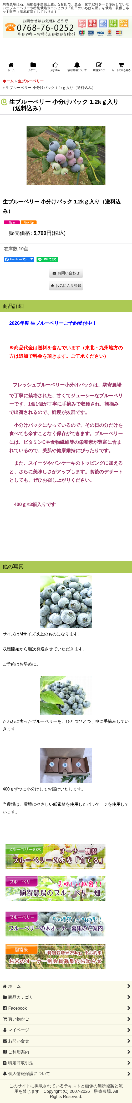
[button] (77, 67)
